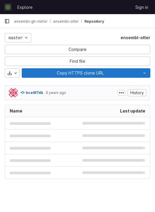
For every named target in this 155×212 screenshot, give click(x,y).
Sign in (141, 7)
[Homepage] (8, 7)
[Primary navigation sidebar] (7, 21)
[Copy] (80, 73)
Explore (25, 7)
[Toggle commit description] (121, 92)
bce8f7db (31, 92)
